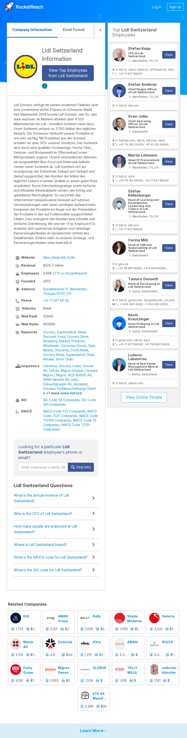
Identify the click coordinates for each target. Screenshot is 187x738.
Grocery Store (77, 336)
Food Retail (79, 350)
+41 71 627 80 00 (56, 300)
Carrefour (50, 366)
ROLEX (167, 642)
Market (64, 341)
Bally (97, 616)
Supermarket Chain (80, 355)
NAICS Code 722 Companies (64, 411)
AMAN (132, 642)
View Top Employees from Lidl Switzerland (68, 73)
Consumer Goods (74, 346)
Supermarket (66, 332)
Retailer (48, 359)
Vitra (97, 642)
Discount (49, 336)
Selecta (168, 616)
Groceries (62, 350)
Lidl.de (54, 370)
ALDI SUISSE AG (80, 375)
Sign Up (175, 7)
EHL (26, 616)
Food (61, 336)
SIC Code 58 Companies (61, 400)
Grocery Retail (53, 355)
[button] (100, 30)
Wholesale (51, 346)
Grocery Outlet (70, 366)
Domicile (65, 642)
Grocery (49, 332)
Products (78, 341)
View (169, 55)
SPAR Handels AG (56, 379)
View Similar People (144, 397)
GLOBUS (99, 668)
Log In (156, 7)
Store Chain (64, 359)
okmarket (81, 384)
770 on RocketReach (70, 273)
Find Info (81, 467)
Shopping (50, 341)
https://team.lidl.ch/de (59, 257)
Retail (82, 332)
